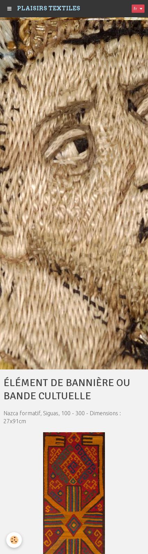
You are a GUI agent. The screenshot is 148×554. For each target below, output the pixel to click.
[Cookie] (14, 540)
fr (135, 8)
